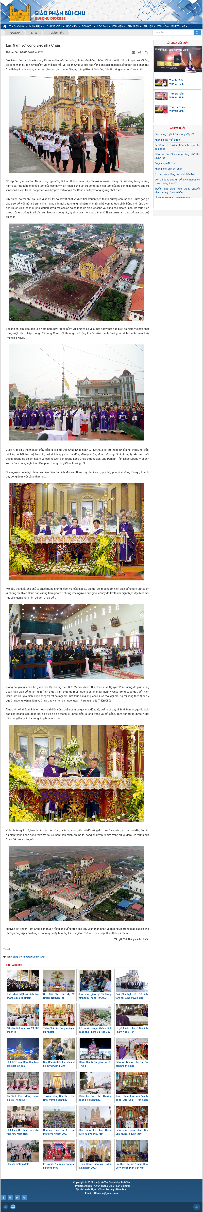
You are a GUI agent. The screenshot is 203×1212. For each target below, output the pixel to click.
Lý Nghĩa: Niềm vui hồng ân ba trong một (59, 1154)
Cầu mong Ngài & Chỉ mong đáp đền (175, 134)
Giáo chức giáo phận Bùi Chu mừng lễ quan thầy (131, 1120)
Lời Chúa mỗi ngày (178, 43)
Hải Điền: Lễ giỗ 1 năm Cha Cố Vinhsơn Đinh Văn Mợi (131, 1154)
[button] (177, 59)
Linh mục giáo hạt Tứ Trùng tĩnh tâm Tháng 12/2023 (95, 985)
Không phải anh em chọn (168, 168)
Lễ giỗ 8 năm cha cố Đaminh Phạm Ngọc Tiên (131, 1019)
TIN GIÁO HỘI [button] (18, 27)
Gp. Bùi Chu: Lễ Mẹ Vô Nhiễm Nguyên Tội (59, 985)
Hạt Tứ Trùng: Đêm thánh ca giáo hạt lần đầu (23, 1053)
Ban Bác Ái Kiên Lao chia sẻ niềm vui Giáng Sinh (59, 1053)
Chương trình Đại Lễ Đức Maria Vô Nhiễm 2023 (59, 1120)
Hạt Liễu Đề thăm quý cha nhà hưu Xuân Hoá (23, 1120)
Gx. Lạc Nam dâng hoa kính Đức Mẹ (175, 174)
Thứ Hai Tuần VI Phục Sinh (177, 109)
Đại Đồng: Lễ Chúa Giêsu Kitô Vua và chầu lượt (95, 1120)
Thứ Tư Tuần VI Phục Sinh (176, 82)
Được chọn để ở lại (165, 163)
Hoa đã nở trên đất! (23, 1153)
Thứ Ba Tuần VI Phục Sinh (176, 95)
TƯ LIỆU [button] (149, 27)
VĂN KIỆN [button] (119, 27)
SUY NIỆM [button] (134, 27)
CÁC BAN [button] (103, 27)
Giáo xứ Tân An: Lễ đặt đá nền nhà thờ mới (131, 1053)
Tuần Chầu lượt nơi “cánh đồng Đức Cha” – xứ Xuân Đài (131, 1088)
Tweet (6, 949)
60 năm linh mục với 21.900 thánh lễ (23, 1019)
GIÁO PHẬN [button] (37, 27)
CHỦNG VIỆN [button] (55, 27)
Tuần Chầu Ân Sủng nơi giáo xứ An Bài (59, 1019)
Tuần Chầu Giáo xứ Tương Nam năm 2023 (95, 1154)
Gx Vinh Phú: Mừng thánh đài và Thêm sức (23, 1086)
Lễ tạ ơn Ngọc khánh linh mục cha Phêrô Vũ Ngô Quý (95, 1019)
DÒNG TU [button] (88, 27)
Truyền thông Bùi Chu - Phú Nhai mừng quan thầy (59, 1086)
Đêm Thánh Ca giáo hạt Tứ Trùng (95, 1053)
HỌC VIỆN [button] (73, 27)
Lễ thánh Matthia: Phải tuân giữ (172, 197)
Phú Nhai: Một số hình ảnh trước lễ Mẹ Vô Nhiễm (23, 985)
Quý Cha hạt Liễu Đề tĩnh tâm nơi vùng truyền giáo (131, 985)
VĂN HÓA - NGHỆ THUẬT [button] (172, 27)
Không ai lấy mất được (167, 139)
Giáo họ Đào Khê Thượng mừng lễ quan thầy (95, 1086)
